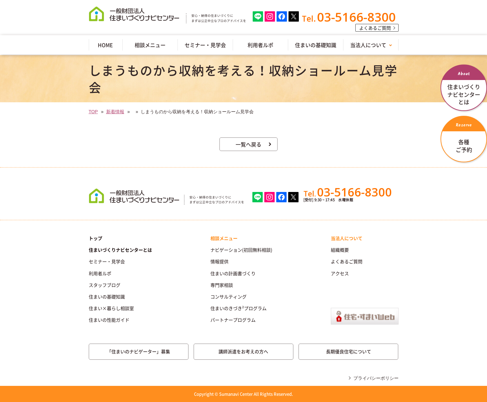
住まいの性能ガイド (109, 320)
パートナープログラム (233, 320)
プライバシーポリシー (376, 378)
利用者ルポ (260, 45)
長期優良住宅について (348, 351)
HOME (105, 45)
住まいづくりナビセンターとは (120, 249)
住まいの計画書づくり (233, 273)
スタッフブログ (104, 285)
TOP (93, 111)
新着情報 (115, 111)
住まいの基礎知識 (315, 45)
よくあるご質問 (375, 28)
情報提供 (219, 261)
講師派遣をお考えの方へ (243, 351)
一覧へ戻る (248, 144)
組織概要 (340, 249)
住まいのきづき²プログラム (238, 308)
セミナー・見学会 (205, 45)
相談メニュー (150, 45)
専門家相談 (221, 285)
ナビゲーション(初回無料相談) (241, 249)
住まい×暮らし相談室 (111, 308)
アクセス (340, 273)
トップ (95, 238)
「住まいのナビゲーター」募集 (138, 351)
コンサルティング (228, 296)
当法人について (368, 45)
